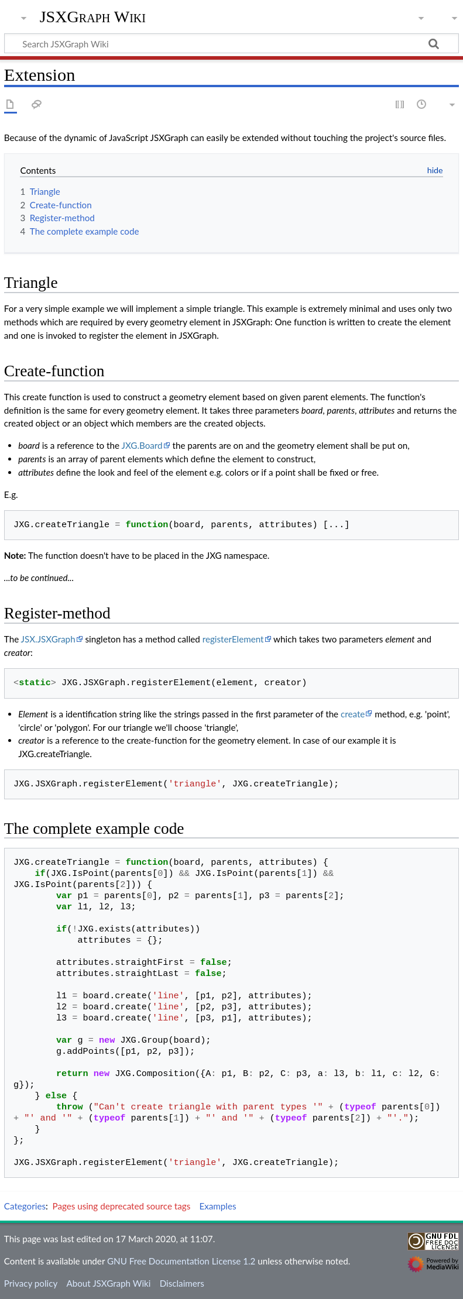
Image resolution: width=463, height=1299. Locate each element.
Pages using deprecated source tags (122, 1206)
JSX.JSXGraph (48, 639)
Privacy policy (30, 1283)
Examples (217, 1206)
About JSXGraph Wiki (108, 1283)
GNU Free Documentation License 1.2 (181, 1261)
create (353, 714)
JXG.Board (141, 445)
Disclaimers (182, 1283)
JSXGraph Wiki (93, 17)
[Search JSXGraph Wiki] (231, 43)
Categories (25, 1206)
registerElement (233, 639)
